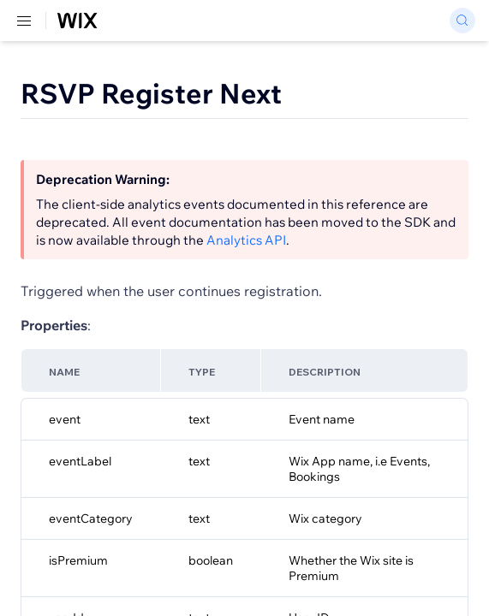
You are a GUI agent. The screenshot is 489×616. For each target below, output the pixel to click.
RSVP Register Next (151, 93)
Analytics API (246, 240)
